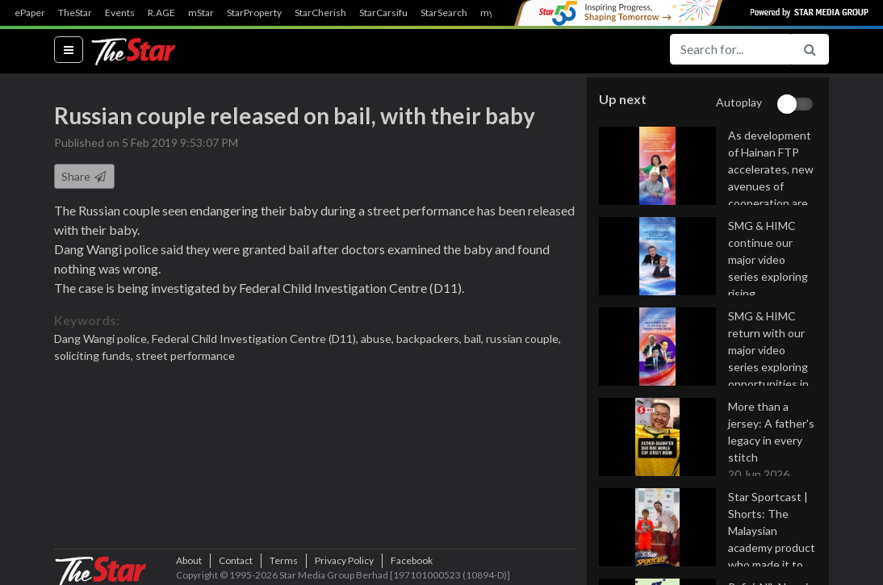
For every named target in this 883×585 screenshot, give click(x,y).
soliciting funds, (95, 355)
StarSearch (444, 13)
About (189, 560)
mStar (201, 13)
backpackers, (430, 338)
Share (84, 176)
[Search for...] (730, 49)
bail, (475, 338)
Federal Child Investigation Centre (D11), (256, 338)
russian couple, (523, 338)
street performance (185, 355)
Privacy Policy (344, 560)
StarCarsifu (383, 13)
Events (120, 13)
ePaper (30, 13)
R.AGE (161, 13)
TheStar (75, 13)
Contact (236, 560)
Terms (284, 560)
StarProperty (254, 13)
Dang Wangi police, (103, 338)
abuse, (378, 338)
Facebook (412, 560)
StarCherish (320, 13)
